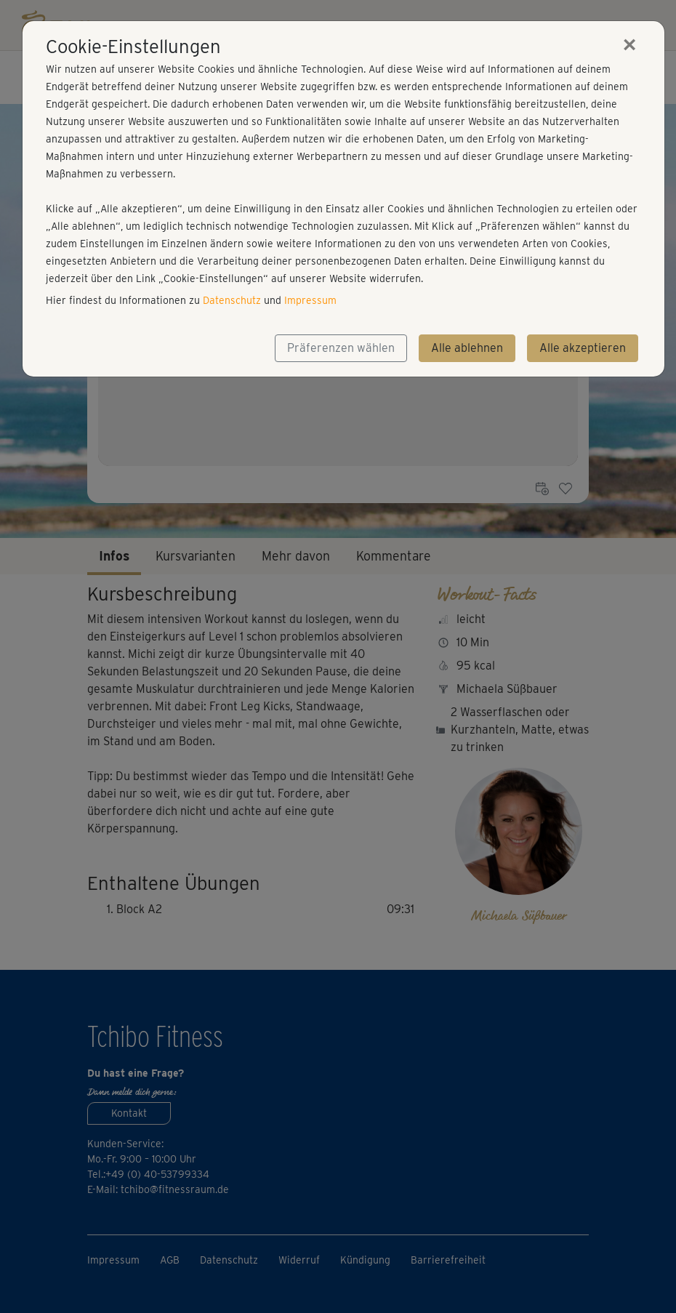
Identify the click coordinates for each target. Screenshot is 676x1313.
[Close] (629, 44)
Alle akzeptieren (582, 348)
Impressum (310, 300)
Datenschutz (232, 300)
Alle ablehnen (467, 348)
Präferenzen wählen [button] (341, 348)
